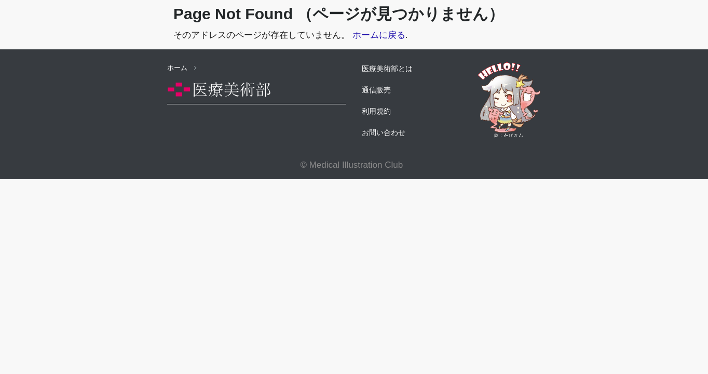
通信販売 (376, 90)
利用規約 (376, 111)
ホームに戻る (378, 35)
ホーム (182, 68)
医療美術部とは (387, 68)
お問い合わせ (383, 132)
